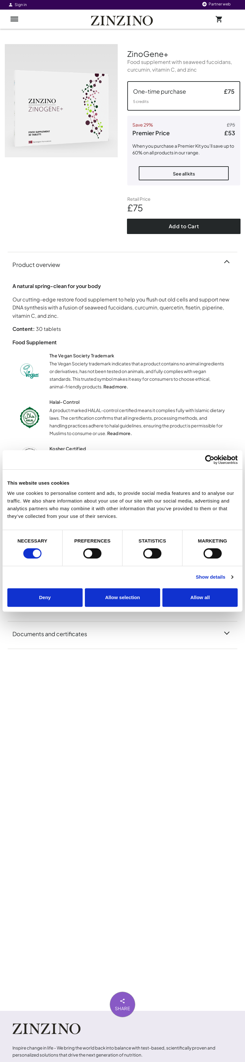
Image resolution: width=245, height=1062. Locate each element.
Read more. (115, 386)
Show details (211, 577)
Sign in (17, 4)
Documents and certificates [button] (53, 633)
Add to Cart (184, 226)
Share (122, 1004)
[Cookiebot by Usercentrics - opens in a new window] (210, 460)
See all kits (184, 173)
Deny (45, 597)
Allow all (200, 597)
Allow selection (122, 597)
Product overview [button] (40, 264)
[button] (183, 96)
